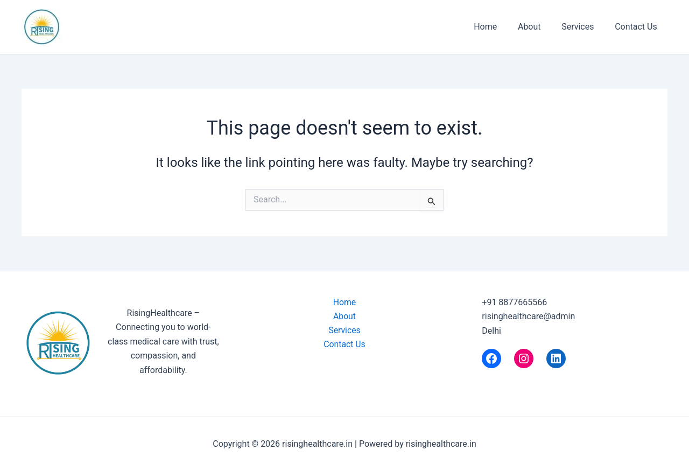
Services (583, 27)
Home (497, 27)
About (538, 27)
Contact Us (637, 27)
